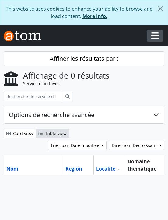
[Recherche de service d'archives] (33, 96)
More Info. (94, 16)
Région (73, 168)
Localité (105, 168)
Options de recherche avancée (51, 115)
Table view (52, 133)
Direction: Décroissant (135, 145)
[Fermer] (160, 8)
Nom (12, 168)
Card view (19, 133)
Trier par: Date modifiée (75, 145)
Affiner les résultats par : (84, 58)
